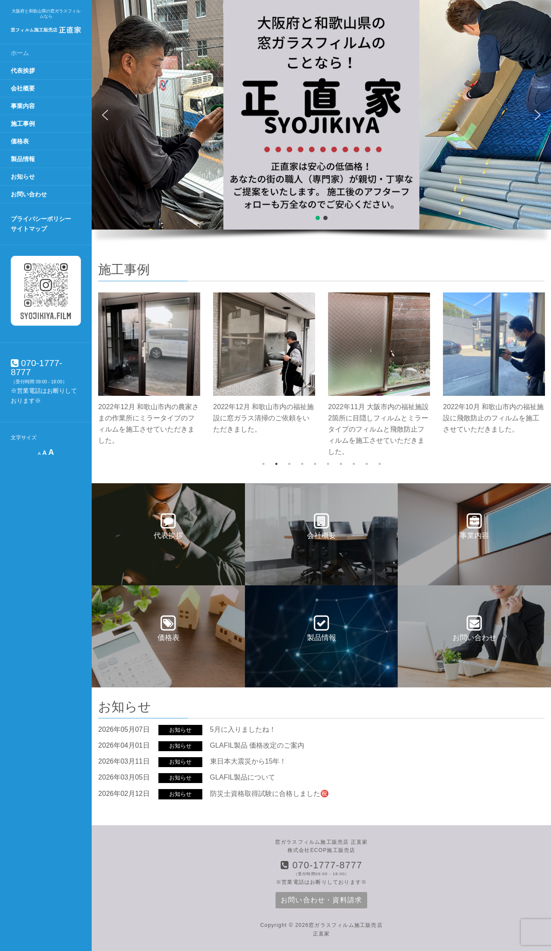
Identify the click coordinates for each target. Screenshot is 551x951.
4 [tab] (302, 464)
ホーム (20, 53)
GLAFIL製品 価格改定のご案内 (257, 745)
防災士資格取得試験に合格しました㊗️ (269, 793)
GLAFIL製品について (242, 777)
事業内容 (23, 106)
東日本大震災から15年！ (248, 761)
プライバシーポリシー (41, 218)
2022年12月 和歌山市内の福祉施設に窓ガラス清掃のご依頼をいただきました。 (263, 418)
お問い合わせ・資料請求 (321, 900)
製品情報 (23, 158)
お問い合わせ (29, 194)
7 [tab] (341, 464)
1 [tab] (263, 464)
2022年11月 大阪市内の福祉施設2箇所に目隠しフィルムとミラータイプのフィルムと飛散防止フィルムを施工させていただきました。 (378, 429)
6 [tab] (328, 464)
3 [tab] (289, 464)
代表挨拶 (23, 70)
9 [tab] (366, 464)
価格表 (20, 141)
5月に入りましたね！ (243, 729)
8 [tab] (354, 464)
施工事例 (23, 123)
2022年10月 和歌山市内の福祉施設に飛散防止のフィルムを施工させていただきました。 (493, 418)
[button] (105, 115)
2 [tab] (276, 464)
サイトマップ (29, 228)
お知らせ (23, 176)
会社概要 (23, 88)
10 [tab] (379, 464)
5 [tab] (315, 464)
